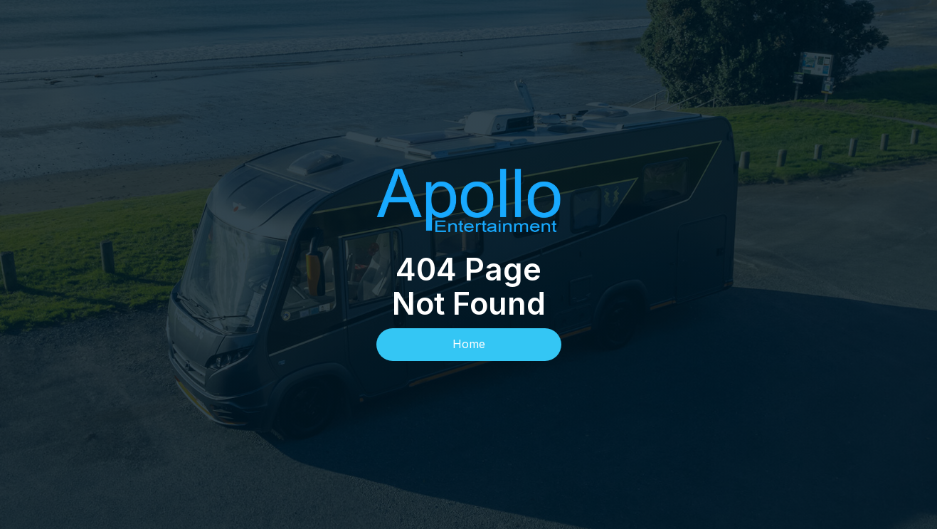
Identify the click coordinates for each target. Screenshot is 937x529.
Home (468, 344)
